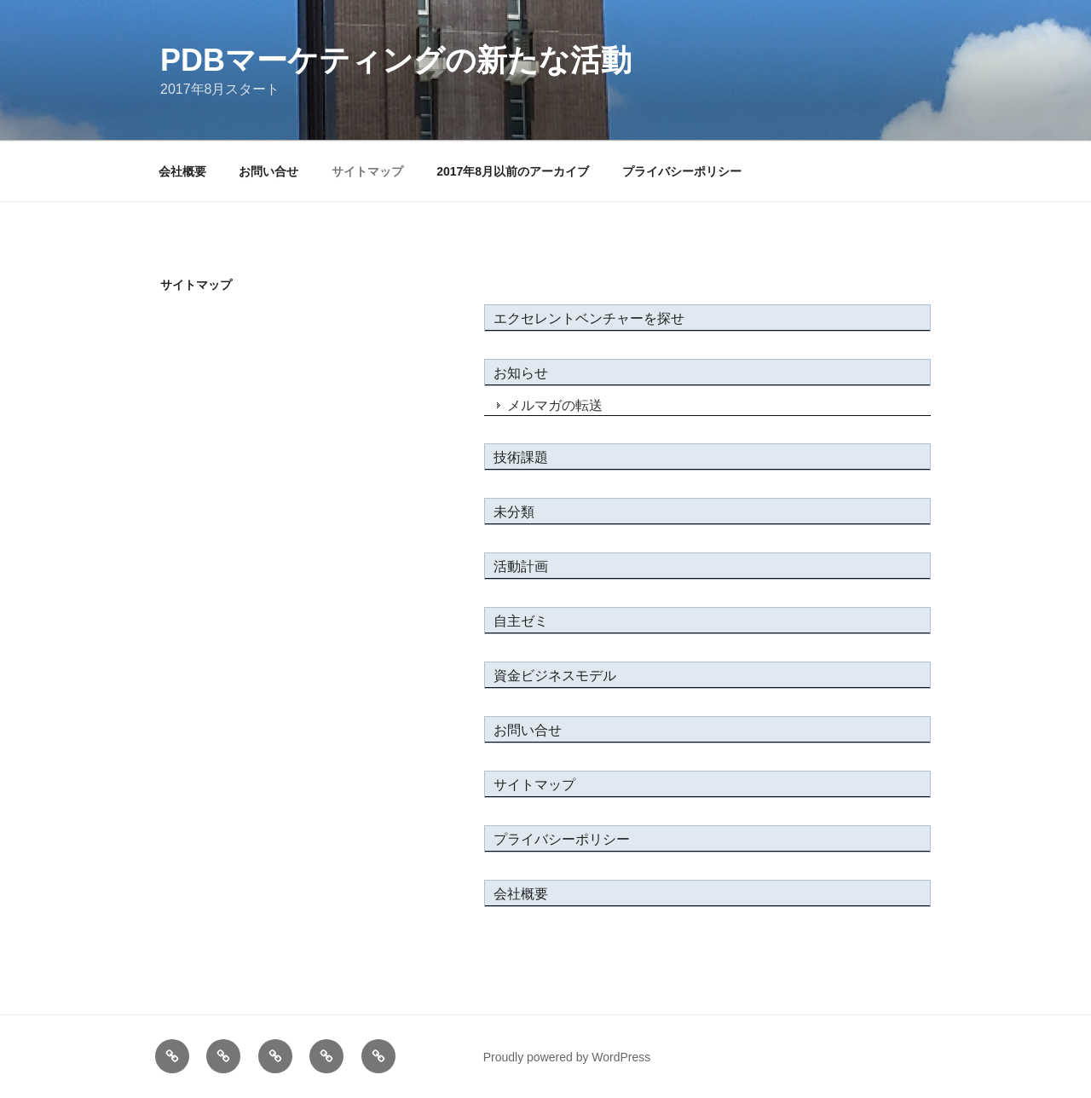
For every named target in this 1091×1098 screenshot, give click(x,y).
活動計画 (521, 566)
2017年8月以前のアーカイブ (512, 171)
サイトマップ (367, 171)
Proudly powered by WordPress (567, 1057)
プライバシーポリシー (682, 171)
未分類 (514, 512)
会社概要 (182, 171)
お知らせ (521, 373)
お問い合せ (268, 171)
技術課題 (521, 457)
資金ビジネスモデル (555, 675)
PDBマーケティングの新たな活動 (396, 60)
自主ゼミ (521, 621)
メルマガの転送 (555, 405)
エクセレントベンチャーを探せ (589, 318)
